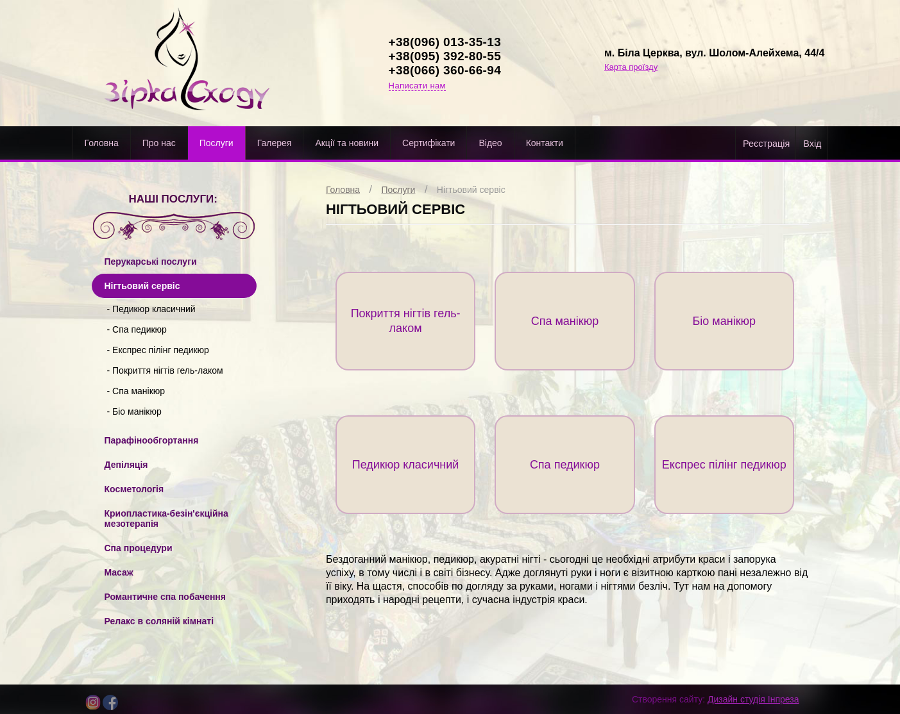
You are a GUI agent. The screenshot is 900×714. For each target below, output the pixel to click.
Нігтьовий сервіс (471, 190)
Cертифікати (428, 143)
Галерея (274, 143)
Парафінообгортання (152, 440)
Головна (102, 143)
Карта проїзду (631, 67)
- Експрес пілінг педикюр (158, 350)
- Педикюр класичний (151, 309)
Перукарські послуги (151, 261)
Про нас (159, 143)
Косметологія (134, 489)
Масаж (119, 572)
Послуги (216, 143)
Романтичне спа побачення (165, 597)
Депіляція (126, 465)
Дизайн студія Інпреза (753, 699)
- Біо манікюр (134, 411)
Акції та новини (346, 143)
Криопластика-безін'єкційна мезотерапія (166, 518)
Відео (490, 143)
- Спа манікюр (136, 391)
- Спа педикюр (137, 329)
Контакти (544, 143)
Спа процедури (139, 548)
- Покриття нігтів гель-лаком (165, 370)
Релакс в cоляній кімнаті (159, 621)
